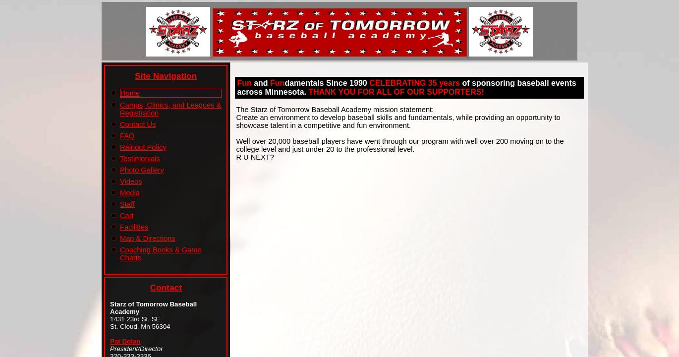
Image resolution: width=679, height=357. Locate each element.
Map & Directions (147, 238)
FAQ (127, 136)
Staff (127, 204)
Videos (131, 181)
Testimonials (140, 159)
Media (130, 193)
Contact (166, 288)
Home (130, 93)
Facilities (134, 227)
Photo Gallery (142, 170)
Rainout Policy (143, 147)
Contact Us (138, 124)
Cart (127, 216)
